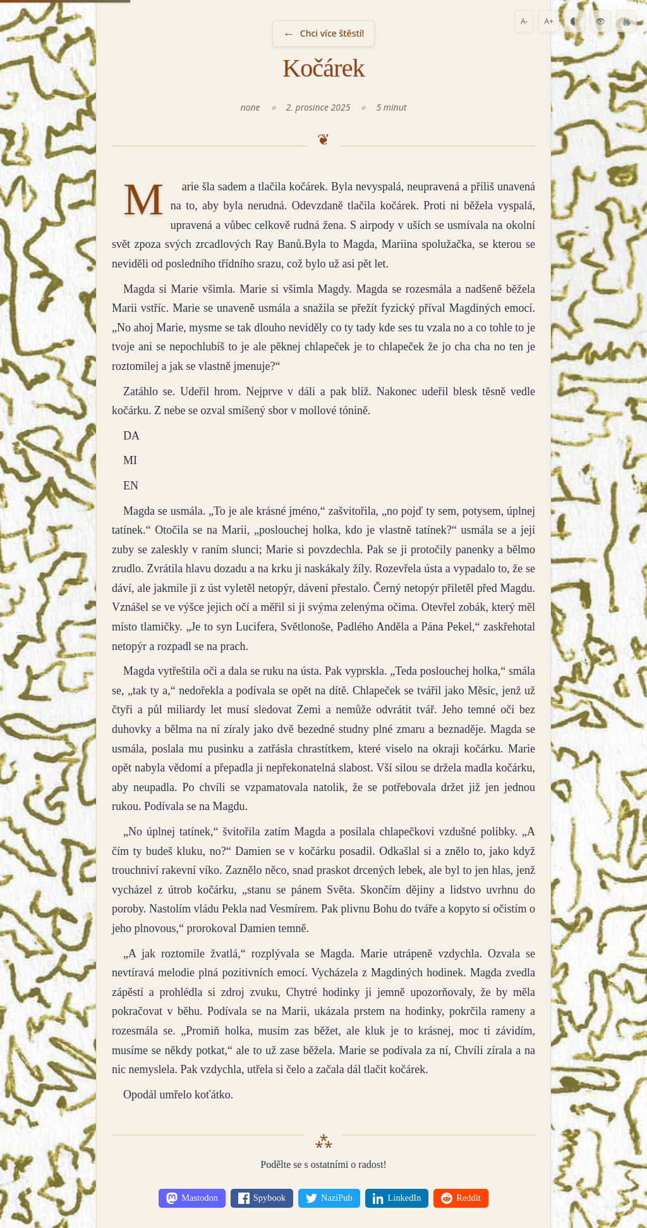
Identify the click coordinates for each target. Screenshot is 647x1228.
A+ (548, 21)
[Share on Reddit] (460, 1198)
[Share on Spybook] (262, 1198)
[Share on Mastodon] (192, 1198)
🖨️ (626, 21)
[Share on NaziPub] (329, 1198)
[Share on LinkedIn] (397, 1198)
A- (524, 21)
